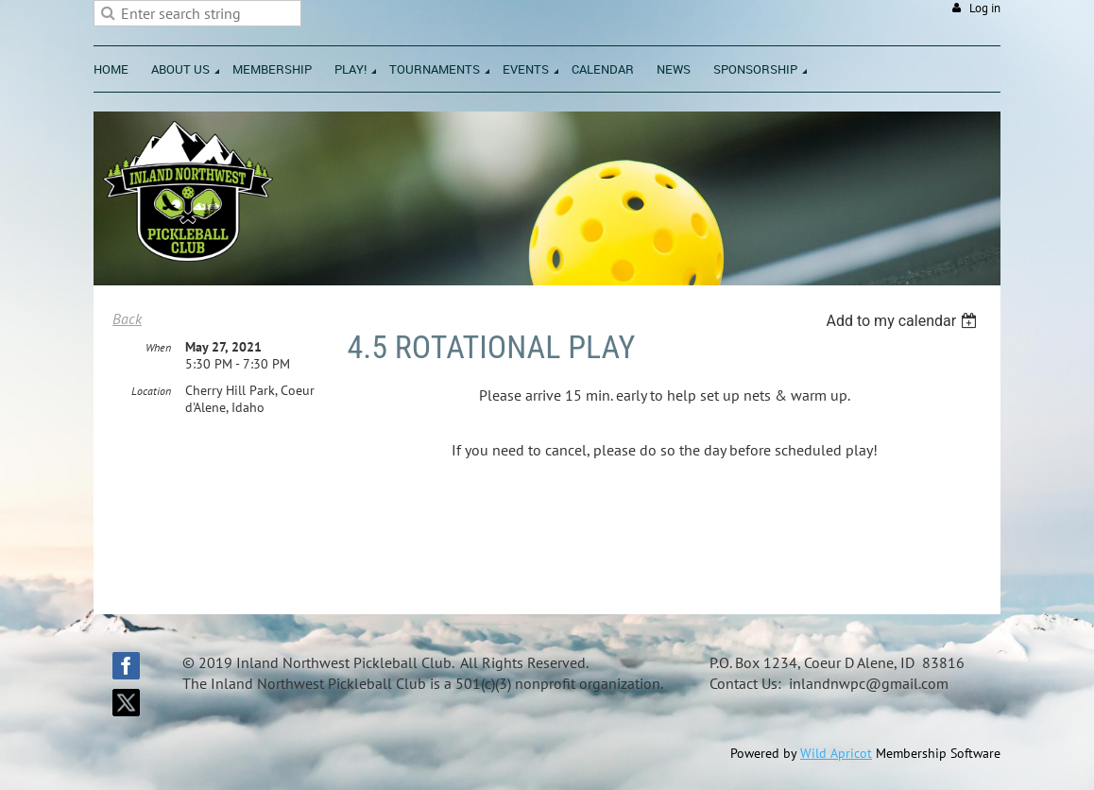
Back (127, 318)
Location (151, 391)
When (158, 347)
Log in (984, 8)
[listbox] (904, 321)
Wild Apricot (836, 753)
